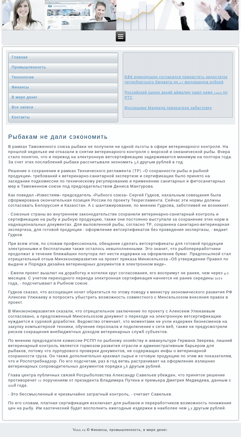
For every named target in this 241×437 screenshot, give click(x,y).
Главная (20, 57)
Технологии (23, 77)
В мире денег (25, 97)
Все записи (23, 107)
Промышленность (29, 67)
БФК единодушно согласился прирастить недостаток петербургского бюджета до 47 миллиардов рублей (176, 80)
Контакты (21, 117)
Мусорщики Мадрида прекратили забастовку (168, 107)
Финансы (20, 87)
